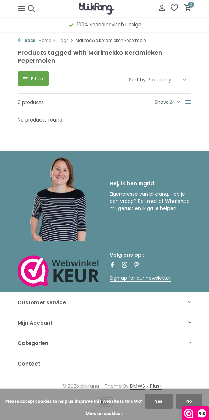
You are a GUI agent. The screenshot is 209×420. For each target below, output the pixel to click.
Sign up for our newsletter (140, 278)
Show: (161, 102)
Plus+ (156, 386)
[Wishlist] (174, 8)
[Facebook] (112, 265)
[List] (188, 102)
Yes (158, 401)
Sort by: (138, 79)
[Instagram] (124, 265)
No (189, 401)
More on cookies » (105, 413)
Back (26, 40)
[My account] (162, 8)
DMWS (137, 386)
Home (47, 40)
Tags (66, 40)
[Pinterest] (137, 265)
